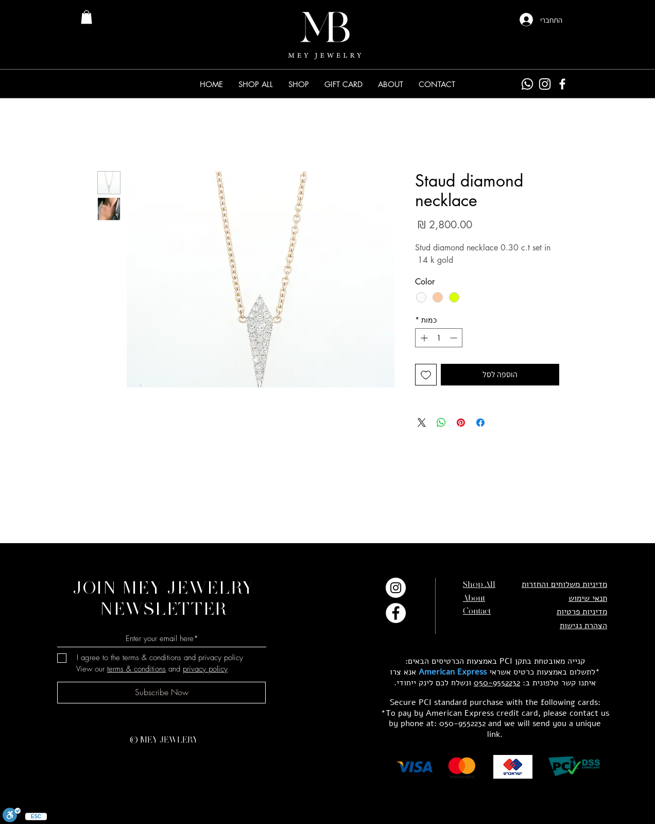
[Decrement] (454, 338)
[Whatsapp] (527, 84)
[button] (299, 84)
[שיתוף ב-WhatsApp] (441, 422)
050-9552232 (497, 682)
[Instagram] (545, 84)
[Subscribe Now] (161, 692)
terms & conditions (136, 669)
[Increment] (423, 338)
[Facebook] (562, 84)
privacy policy (205, 669)
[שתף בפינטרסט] (461, 422)
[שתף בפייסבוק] (480, 422)
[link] (86, 17)
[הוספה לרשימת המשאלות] (426, 374)
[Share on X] (422, 422)
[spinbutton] (438, 338)
